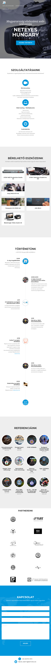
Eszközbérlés (20, 6)
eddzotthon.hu (16, 390)
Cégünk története (25, 43)
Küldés (25, 643)
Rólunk (28, 6)
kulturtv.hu (17, 353)
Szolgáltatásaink (8, 6)
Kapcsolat (6, 10)
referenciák (37, 6)
